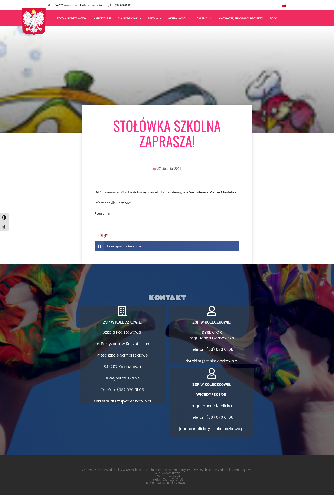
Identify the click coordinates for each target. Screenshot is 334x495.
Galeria (204, 18)
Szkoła (154, 18)
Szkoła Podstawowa (72, 18)
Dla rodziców (129, 18)
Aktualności (179, 18)
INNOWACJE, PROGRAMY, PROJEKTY (240, 18)
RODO (273, 18)
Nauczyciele (102, 18)
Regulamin (102, 213)
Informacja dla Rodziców (113, 203)
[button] (167, 246)
